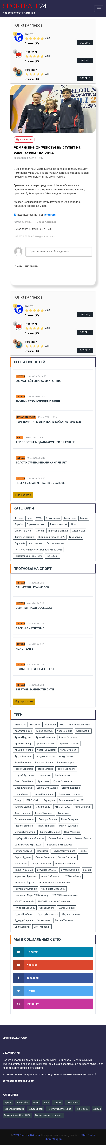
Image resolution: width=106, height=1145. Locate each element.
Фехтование (35, 543)
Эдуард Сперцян (24, 920)
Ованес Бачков (83, 838)
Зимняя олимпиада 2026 (52, 537)
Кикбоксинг (64, 813)
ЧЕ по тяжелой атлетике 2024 (54, 882)
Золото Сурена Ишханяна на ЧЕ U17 (41, 462)
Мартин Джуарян (68, 825)
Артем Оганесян (68, 750)
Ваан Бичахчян (23, 762)
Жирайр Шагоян (23, 806)
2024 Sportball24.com (26, 1135)
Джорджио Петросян (69, 794)
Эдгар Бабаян (46, 908)
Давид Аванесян (24, 787)
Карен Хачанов (23, 813)
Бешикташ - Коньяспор (32, 587)
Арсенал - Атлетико (30, 628)
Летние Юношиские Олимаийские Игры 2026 (38, 549)
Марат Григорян (46, 825)
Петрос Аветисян (24, 851)
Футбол (20, 376)
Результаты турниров (63, 851)
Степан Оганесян (44, 857)
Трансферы (52, 556)
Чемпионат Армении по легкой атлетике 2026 (48, 421)
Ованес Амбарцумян (59, 838)
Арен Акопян (83, 731)
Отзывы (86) (32, 43)
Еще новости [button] (23, 495)
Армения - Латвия (45, 743)
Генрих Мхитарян (66, 769)
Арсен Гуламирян (46, 750)
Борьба (20, 458)
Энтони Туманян (64, 920)
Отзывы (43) (32, 79)
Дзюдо (18, 800)
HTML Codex (87, 1135)
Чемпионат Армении (26, 889)
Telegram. (49, 214)
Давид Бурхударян (47, 787)
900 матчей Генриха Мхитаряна (38, 380)
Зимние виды (43, 806)
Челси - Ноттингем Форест (35, 669)
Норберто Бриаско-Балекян (29, 838)
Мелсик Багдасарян (25, 832)
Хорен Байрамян (50, 876)
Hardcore (35, 724)
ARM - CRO (20, 724)
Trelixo (29, 34)
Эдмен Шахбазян (24, 914)
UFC (62, 724)
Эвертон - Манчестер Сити (35, 689)
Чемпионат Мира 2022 (53, 889)
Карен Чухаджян (44, 813)
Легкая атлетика (25, 417)
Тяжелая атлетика (58, 530)
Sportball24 (28, 222)
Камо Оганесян (83, 806)
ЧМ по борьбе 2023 (25, 908)
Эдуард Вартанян (71, 914)
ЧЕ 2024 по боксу (72, 876)
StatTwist (31, 52)
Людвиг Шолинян (24, 825)
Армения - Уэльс (24, 750)
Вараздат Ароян (44, 762)
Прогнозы (42, 851)
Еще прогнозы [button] (24, 701)
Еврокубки (49, 800)
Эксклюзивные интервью (48, 1115)
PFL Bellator (50, 724)
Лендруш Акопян (47, 819)
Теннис (83, 518)
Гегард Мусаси (45, 769)
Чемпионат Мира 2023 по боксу (31, 895)
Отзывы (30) (32, 61)
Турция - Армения (41, 863)
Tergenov (31, 69)
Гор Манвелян (63, 775)
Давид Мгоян (22, 794)
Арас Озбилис (64, 731)
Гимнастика (75, 537)
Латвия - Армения (24, 819)
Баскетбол (70, 518)
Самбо (83, 851)
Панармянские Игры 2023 (28, 556)
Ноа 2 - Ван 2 (24, 648)
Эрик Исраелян (42, 926)
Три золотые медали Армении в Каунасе (45, 442)
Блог (73, 524)
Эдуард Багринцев (48, 914)
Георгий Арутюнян (24, 775)
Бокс (19, 437)
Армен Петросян (68, 737)
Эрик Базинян (22, 926)
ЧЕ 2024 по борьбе (24, 882)
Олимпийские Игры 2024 (28, 844)
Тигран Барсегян (67, 857)
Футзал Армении (70, 870)
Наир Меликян (72, 832)
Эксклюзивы (44, 920)
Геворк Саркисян (24, 769)
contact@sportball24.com (18, 1080)
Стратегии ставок (36, 524)
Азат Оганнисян (23, 731)
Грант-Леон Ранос (24, 781)
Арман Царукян (23, 737)
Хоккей (40, 530)
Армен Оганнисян (45, 737)
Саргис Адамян (23, 857)
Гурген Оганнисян (63, 781)
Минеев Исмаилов (50, 832)
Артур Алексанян (45, 756)
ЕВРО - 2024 (32, 800)
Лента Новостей (58, 524)
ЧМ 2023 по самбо (24, 901)
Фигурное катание (45, 236)
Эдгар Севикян (67, 908)
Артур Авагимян (23, 756)
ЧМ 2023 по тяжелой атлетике (54, 901)
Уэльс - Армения (24, 870)
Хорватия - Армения (26, 876)
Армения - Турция (69, 743)
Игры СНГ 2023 (62, 806)
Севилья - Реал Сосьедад (34, 607)
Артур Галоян (66, 756)
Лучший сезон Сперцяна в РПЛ (38, 401)
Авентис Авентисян (79, 724)
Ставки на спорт (23, 530)
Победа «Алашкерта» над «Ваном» (40, 483)
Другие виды (53, 518)
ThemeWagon (53, 1139)
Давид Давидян (71, 787)
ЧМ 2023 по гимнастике (65, 895)
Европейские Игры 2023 (72, 800)
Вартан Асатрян (65, 762)
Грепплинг (43, 781)
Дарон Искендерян (43, 794)
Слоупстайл (78, 530)
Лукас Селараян (69, 819)
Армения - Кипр (23, 743)
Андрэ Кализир (44, 731)
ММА (39, 518)
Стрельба (20, 543)
